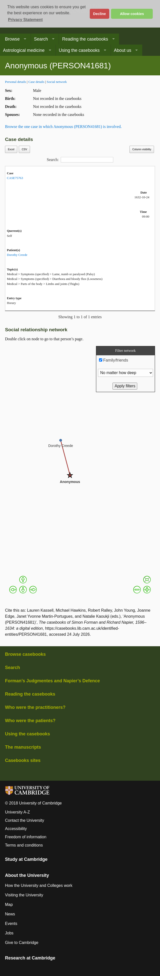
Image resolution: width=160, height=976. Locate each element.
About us (122, 50)
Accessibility (16, 829)
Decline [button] (99, 14)
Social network (57, 82)
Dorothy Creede (17, 255)
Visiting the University (24, 895)
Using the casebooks (79, 50)
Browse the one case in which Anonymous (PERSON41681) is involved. (63, 126)
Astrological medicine (23, 50)
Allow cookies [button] (132, 14)
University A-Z (17, 812)
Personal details (15, 82)
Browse (12, 39)
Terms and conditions (24, 845)
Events (11, 923)
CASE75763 (15, 178)
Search (41, 39)
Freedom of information (25, 837)
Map (9, 904)
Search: (80, 159)
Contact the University (24, 820)
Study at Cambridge (26, 859)
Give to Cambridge (21, 942)
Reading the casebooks (85, 39)
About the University (27, 875)
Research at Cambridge (30, 957)
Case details (36, 82)
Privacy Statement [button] (25, 20)
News (10, 914)
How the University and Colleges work (38, 885)
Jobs (9, 933)
